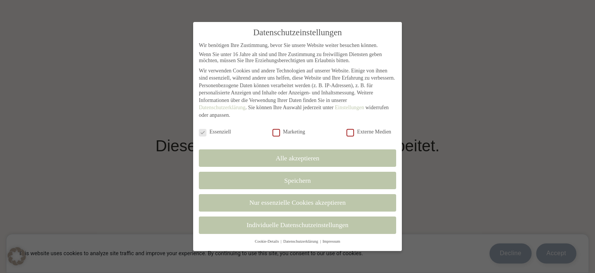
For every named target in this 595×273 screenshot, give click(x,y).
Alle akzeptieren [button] (297, 158)
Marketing (288, 132)
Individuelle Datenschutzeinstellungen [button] (298, 225)
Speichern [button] (297, 180)
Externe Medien (368, 132)
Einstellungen (349, 107)
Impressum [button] (331, 241)
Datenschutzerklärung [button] (301, 241)
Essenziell (215, 132)
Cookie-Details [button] (267, 241)
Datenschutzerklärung (222, 107)
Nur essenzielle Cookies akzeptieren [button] (297, 202)
